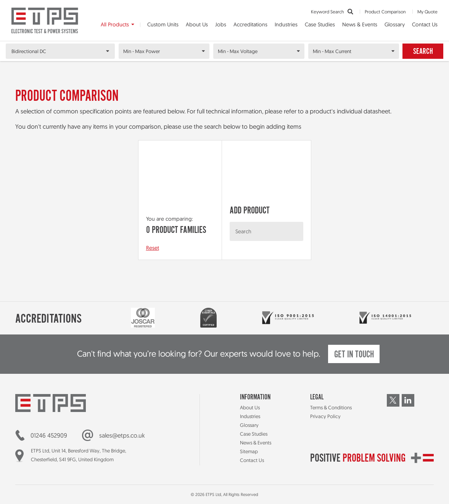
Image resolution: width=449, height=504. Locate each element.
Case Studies (320, 24)
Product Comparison (385, 12)
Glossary (395, 24)
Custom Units (163, 24)
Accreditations (250, 24)
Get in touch (354, 355)
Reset (152, 247)
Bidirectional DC (28, 51)
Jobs (220, 24)
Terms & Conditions (331, 407)
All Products (115, 24)
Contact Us (425, 24)
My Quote (427, 12)
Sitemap (249, 451)
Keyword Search (332, 12)
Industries (286, 24)
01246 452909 (49, 435)
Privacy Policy (325, 416)
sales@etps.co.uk (122, 435)
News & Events (359, 24)
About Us (197, 24)
